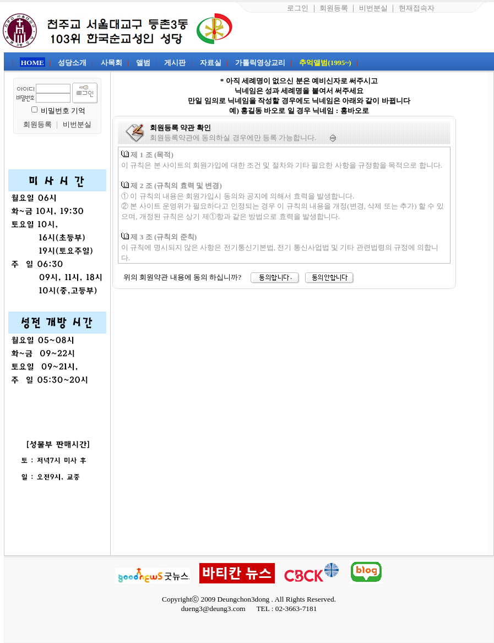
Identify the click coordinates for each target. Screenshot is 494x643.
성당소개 (72, 62)
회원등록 (333, 8)
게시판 (175, 62)
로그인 (297, 8)
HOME (32, 62)
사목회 (111, 62)
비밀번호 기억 (63, 110)
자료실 (210, 62)
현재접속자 (417, 8)
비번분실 (373, 8)
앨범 (143, 62)
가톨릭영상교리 (260, 62)
